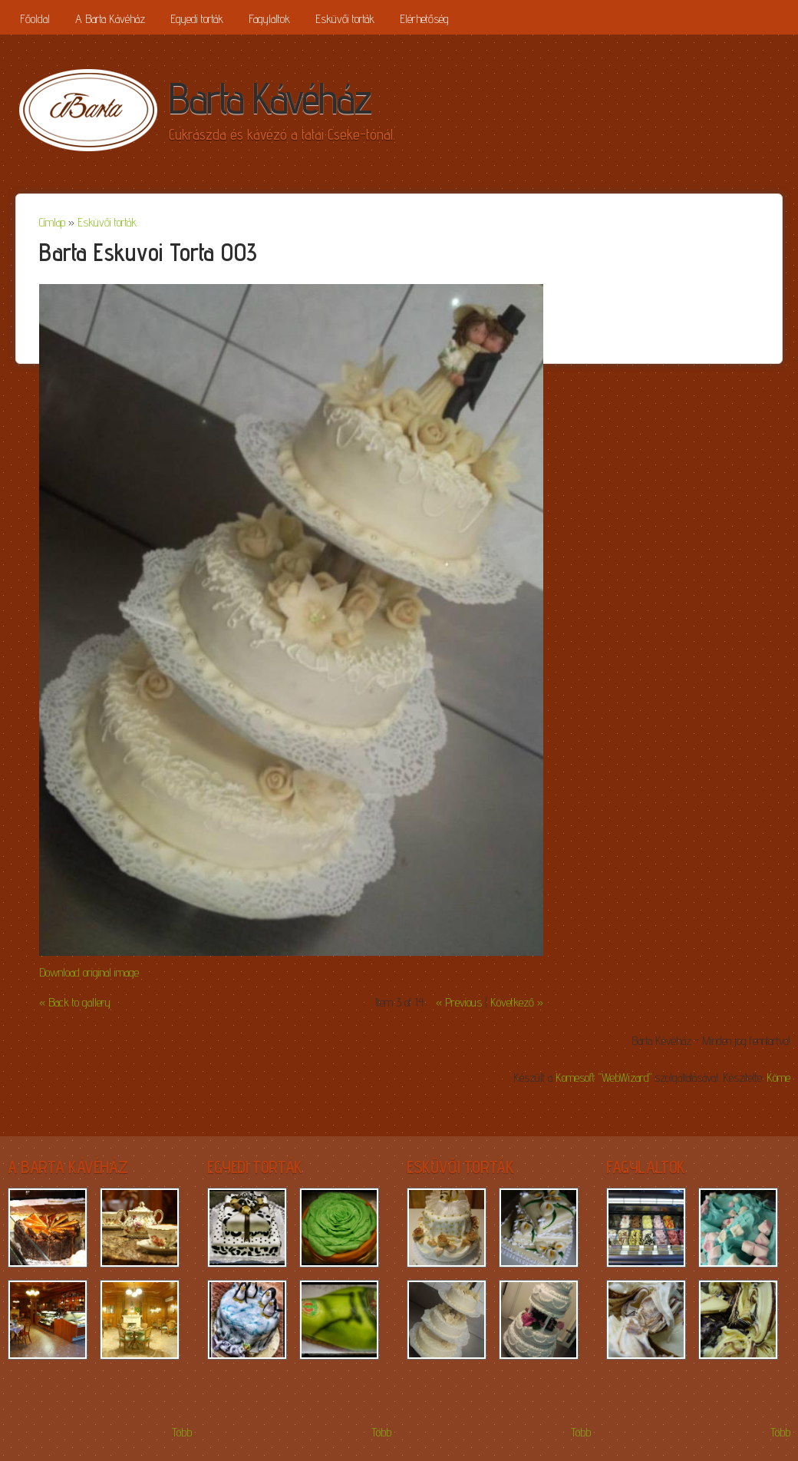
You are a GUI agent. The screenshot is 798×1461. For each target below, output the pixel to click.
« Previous (459, 1002)
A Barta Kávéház (110, 19)
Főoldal (35, 19)
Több (182, 1432)
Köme (778, 1077)
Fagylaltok (269, 19)
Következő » (516, 1002)
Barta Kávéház (270, 98)
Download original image (89, 972)
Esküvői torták (344, 19)
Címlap (52, 222)
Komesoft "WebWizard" (603, 1077)
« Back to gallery (74, 1002)
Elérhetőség (424, 19)
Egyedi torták (196, 19)
